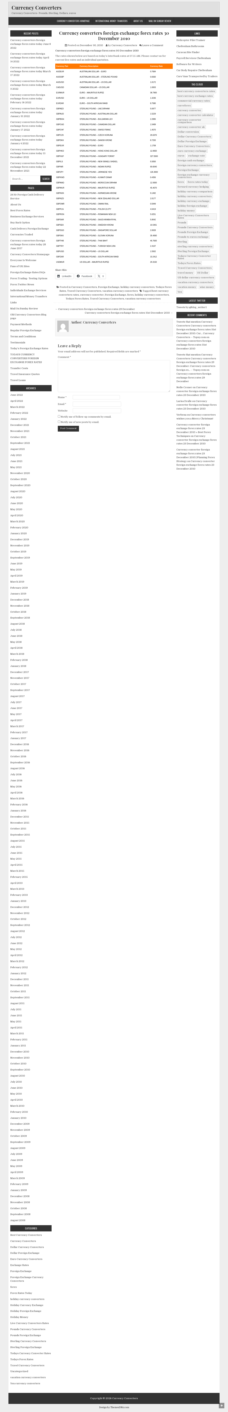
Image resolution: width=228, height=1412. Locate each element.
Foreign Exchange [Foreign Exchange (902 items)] (188, 170)
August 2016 (17, 768)
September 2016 (20, 762)
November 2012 (19, 913)
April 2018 (16, 647)
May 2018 (16, 642)
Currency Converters (36, 7)
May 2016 (16, 786)
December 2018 (19, 599)
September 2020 (20, 485)
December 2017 (19, 672)
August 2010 (17, 1075)
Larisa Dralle (184, 401)
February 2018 (19, 660)
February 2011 (18, 1039)
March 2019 (17, 581)
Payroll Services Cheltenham (193, 58)
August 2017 (17, 696)
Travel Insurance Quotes (25, 374)
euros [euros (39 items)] (181, 155)
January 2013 (18, 901)
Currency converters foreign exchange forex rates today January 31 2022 (27, 112)
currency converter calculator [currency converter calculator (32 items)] (195, 115)
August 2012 (17, 931)
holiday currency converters (137, 287)
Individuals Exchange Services (28, 290)
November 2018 (19, 605)
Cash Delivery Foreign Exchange (29, 228)
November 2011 (19, 985)
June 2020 (16, 503)
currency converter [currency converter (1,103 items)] (189, 110)
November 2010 (20, 1057)
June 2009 (16, 1160)
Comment (64, 357)
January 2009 (18, 1190)
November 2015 (19, 822)
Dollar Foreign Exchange (24, 1253)
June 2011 (16, 1015)
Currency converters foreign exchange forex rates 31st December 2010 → (129, 312)
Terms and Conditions (23, 336)
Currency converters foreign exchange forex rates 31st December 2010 (193, 344)
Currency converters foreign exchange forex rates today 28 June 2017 (28, 244)
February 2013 (19, 895)
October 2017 (18, 684)
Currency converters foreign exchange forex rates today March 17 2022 (30, 71)
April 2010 (16, 1099)
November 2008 (20, 1202)
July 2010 (16, 1081)
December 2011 (19, 979)
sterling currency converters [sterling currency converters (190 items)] (195, 246)
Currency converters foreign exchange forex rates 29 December (193, 377)
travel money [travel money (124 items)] (185, 272)
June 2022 (16, 395)
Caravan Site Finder (188, 52)
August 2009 (17, 1148)
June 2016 (16, 780)
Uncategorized (19, 1371)
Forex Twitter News (22, 284)
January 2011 (18, 1045)
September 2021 (20, 443)
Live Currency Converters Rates (29, 1323)
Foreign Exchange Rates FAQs (27, 272)
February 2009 (19, 1184)
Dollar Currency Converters (27, 1247)
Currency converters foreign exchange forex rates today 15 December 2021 (28, 153)
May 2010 (16, 1093)
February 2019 (19, 587)
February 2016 (19, 804)
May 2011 (15, 1021)
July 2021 (16, 455)
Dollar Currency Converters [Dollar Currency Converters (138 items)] (194, 136)
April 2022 (16, 401)
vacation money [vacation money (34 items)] (187, 287)
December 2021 (19, 425)
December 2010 (19, 1051)
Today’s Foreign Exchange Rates (29, 348)
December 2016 (19, 744)
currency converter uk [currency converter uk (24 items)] (191, 127)
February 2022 (19, 413)
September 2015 (20, 834)
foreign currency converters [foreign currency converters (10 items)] (195, 165)
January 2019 (18, 593)
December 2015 (19, 816)
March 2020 (17, 521)
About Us (138, 21)
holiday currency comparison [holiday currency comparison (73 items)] (195, 191)
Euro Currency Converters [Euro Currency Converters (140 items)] (194, 146)
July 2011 (15, 1009)
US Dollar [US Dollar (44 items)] (202, 272)
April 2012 (16, 955)
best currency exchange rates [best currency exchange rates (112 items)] (195, 96)
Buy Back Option (20, 222)
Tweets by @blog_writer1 (191, 307)
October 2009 (18, 1136)
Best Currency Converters (26, 1235)
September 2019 (20, 557)
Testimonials (17, 342)
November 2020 (20, 473)
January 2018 (18, 666)
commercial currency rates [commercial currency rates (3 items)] (194, 100)
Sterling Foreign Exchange (26, 1347)
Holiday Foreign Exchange (25, 1311)
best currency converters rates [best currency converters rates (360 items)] (196, 91)
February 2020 (19, 527)
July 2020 (16, 497)
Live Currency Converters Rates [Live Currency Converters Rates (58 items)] (193, 216)
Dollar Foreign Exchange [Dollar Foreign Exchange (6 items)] (192, 141)
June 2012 (16, 943)
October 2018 (18, 611)
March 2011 (17, 1033)
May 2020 (16, 509)
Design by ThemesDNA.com (114, 1407)
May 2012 (16, 949)
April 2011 (16, 1027)
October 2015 (18, 828)
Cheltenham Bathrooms (190, 46)
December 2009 (20, 1123)
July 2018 (16, 629)
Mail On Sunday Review (160, 21)
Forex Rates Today (21, 1293)
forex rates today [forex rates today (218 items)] (198, 182)
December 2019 (19, 539)
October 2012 (18, 919)
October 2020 (18, 479)
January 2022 (18, 419)
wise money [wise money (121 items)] (207, 287)
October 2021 (18, 437)
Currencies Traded (21, 234)
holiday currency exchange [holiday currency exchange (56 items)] (193, 201)
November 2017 (19, 678)
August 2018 (17, 623)
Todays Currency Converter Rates (30, 1353)
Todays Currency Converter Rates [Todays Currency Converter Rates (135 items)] (194, 257)
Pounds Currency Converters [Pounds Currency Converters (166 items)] (195, 227)
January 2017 (18, 738)
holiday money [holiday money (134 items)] (186, 210)
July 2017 (16, 702)
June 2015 (16, 852)
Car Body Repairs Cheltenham (194, 70)
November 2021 (19, 431)
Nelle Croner (184, 387)
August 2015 (17, 840)
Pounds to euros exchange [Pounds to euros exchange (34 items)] (193, 237)
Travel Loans (18, 380)
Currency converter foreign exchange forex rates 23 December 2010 (196, 391)
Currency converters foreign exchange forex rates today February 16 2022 (27, 99)
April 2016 (16, 792)
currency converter (92, 294)
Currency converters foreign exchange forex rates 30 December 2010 (114, 35)
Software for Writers (189, 64)
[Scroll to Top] (221, 1405)
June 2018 (16, 636)
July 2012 (16, 937)
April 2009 (16, 1172)
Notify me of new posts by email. (80, 422)
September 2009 (20, 1142)
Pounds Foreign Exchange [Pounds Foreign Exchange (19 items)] (193, 232)
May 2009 (16, 1166)
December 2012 (19, 907)
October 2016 (18, 756)
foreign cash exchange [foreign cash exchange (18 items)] (191, 160)
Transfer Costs (19, 368)
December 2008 (20, 1196)
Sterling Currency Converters (28, 1341)
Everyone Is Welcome (23, 260)
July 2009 (16, 1154)
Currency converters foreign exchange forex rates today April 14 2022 (29, 57)
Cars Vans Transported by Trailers (197, 76)
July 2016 (16, 774)
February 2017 (19, 732)
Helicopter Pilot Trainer (190, 40)
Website (63, 410)
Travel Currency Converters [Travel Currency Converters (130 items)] (195, 268)
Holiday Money (19, 1317)
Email (62, 404)
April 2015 (16, 864)
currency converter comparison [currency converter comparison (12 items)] (189, 121)
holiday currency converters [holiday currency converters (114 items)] (195, 196)
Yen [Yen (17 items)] (180, 291)
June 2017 (16, 708)
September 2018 (20, 617)
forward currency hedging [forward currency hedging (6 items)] (193, 186)
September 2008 (20, 1214)
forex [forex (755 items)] (181, 182)
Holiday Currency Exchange (26, 1305)
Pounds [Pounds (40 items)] (182, 222)
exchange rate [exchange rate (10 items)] (196, 155)
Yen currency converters (25, 1383)
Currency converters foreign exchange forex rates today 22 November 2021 (28, 167)
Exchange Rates (19, 1265)
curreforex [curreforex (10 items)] (184, 105)
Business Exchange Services (27, 216)
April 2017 (16, 720)
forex (130, 294)
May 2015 (16, 858)
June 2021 (16, 461)
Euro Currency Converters (26, 1259)
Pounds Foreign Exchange (25, 1335)
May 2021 (16, 467)
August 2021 (17, 449)
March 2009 (17, 1178)
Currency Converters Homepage (73, 21)
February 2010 (19, 1112)
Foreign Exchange (108, 287)
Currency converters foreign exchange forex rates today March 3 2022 (30, 85)
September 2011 (20, 997)
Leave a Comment (152, 45)
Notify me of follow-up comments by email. (86, 416)
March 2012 (17, 961)
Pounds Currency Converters (27, 1329)
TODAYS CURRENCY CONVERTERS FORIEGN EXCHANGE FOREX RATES (26, 358)
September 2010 (20, 1069)
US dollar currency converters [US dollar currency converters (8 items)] (196, 277)
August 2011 (17, 1003)
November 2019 (19, 545)
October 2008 (18, 1208)
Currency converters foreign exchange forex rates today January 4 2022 (27, 139)
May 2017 (16, 714)
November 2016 (19, 750)
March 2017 (17, 726)
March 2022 (17, 407)
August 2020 (17, 491)
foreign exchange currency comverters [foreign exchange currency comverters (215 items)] (194, 176)
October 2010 (18, 1063)
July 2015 (16, 846)
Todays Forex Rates (77, 298)
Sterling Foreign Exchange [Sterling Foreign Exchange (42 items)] (193, 251)
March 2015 (17, 871)
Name (62, 397)
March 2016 (17, 798)
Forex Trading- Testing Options (28, 278)
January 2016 (18, 810)
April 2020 (16, 515)
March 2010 (17, 1105)
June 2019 (16, 563)
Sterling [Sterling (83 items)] (182, 241)
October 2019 (18, 551)
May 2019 (16, 569)
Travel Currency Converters (84, 291)
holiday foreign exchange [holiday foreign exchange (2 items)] (192, 205)
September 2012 (20, 925)
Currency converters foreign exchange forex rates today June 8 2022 (30, 44)
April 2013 (16, 883)
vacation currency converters (120, 291)
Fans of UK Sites (20, 266)
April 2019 (16, 575)
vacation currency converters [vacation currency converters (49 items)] (195, 282)
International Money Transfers (111, 21)
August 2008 (17, 1220)
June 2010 (16, 1087)
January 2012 (18, 973)
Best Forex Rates (20, 210)
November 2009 (20, 1130)
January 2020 (18, 533)
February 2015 (19, 877)
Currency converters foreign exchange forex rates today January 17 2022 (27, 126)
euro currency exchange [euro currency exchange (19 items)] (192, 151)
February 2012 (19, 967)
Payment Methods (21, 324)
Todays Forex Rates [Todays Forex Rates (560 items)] (189, 263)
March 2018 (17, 654)
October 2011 (18, 991)
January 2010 (18, 1118)
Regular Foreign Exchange (25, 330)
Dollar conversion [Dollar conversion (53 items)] (188, 131)
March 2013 (17, 889)
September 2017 (20, 690)
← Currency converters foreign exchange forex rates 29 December (95, 309)
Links (13, 302)
